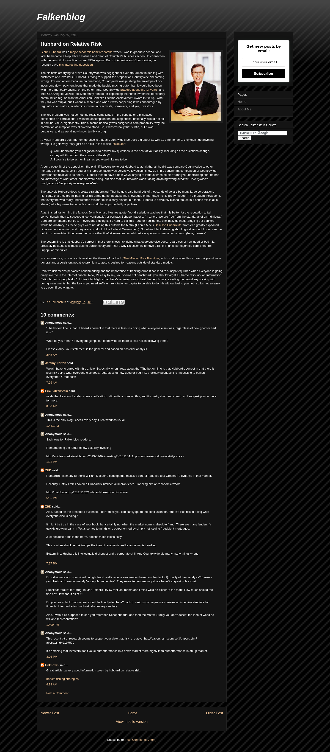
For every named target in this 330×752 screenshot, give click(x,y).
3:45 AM (51, 354)
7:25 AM (51, 382)
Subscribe (263, 73)
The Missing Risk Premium (141, 258)
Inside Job (118, 144)
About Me (244, 109)
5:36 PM (51, 498)
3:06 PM (51, 656)
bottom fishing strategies (62, 679)
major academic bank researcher (91, 52)
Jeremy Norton (55, 363)
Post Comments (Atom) (140, 739)
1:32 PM (51, 461)
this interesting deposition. (76, 64)
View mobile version (132, 722)
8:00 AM (51, 406)
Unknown (52, 665)
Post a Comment (57, 693)
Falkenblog (61, 17)
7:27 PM (51, 563)
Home (133, 713)
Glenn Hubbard (51, 52)
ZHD (48, 470)
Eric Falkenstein (56, 391)
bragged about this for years (138, 89)
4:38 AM (51, 684)
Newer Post (50, 713)
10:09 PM (52, 624)
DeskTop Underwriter (168, 225)
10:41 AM (52, 425)
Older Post (214, 713)
